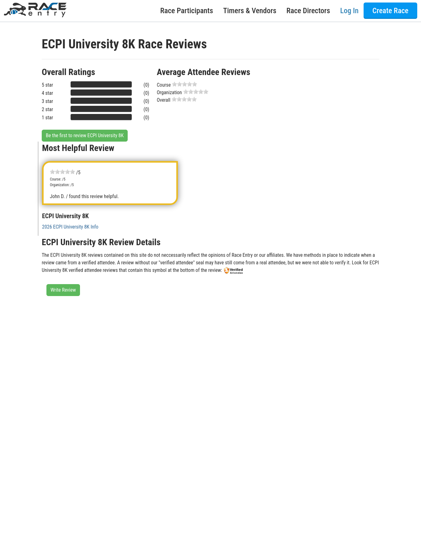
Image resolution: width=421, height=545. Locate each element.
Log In (349, 10)
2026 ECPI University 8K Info (70, 227)
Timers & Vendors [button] (249, 10)
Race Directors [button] (308, 10)
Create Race (390, 10)
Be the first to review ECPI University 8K (85, 135)
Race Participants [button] (186, 10)
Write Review (63, 290)
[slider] (184, 84)
